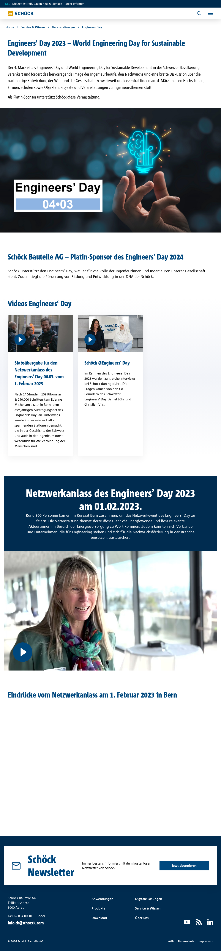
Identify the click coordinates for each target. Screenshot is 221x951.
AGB (171, 941)
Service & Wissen (148, 908)
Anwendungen (102, 899)
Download (99, 918)
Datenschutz (186, 941)
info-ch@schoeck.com (26, 923)
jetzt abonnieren (184, 859)
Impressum (206, 941)
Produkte (98, 908)
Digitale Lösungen (148, 899)
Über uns (142, 918)
